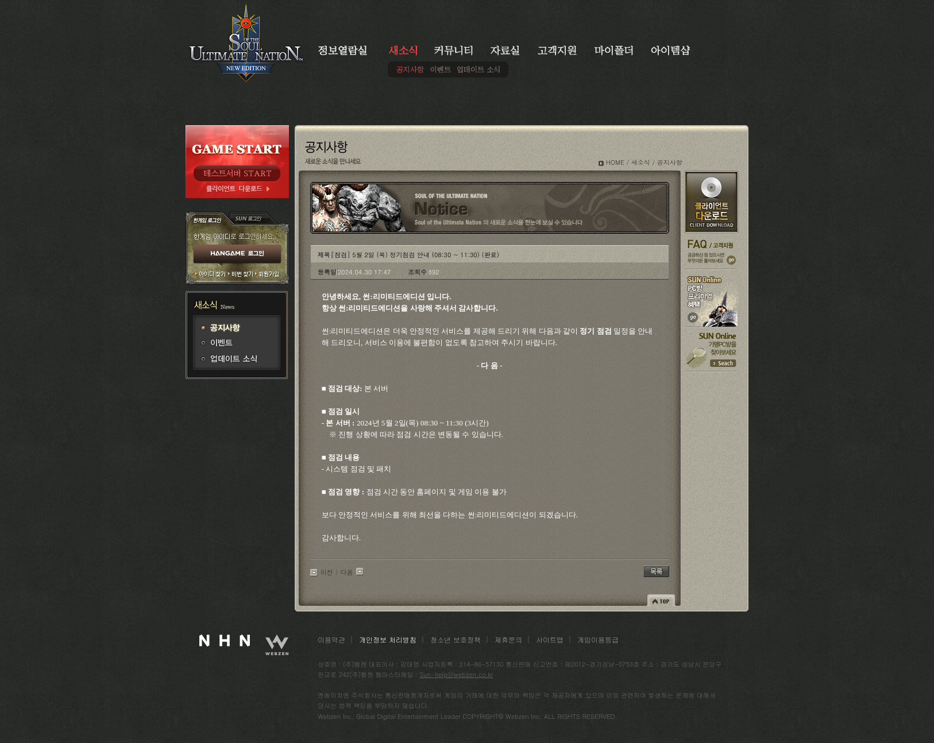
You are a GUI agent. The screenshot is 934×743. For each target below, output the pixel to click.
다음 (347, 572)
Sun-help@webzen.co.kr (456, 674)
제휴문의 (508, 639)
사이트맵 (550, 639)
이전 (327, 572)
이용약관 (331, 639)
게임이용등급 (598, 639)
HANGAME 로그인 (237, 254)
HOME (615, 162)
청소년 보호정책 (455, 639)
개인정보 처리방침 (387, 639)
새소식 (640, 162)
